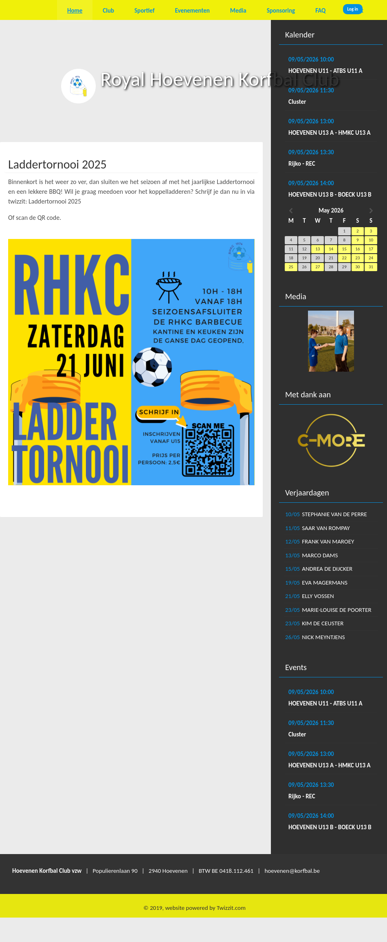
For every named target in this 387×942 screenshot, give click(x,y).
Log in (352, 9)
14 (331, 249)
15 (344, 249)
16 (357, 249)
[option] (331, 341)
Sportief (144, 10)
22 (344, 258)
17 (371, 249)
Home (74, 10)
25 (291, 266)
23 (357, 258)
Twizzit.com (231, 907)
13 (317, 249)
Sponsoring (281, 10)
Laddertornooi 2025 (57, 164)
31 (371, 266)
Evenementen (192, 10)
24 (371, 258)
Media (238, 10)
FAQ (320, 10)
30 (357, 266)
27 (317, 266)
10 (371, 240)
